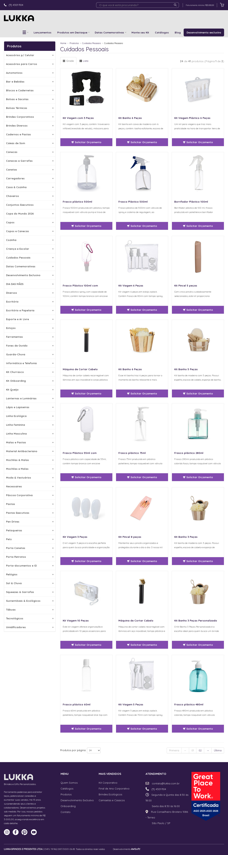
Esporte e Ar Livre (30, 319)
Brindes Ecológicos (110, 794)
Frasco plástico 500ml (77, 201)
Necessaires (30, 486)
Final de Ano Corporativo (114, 788)
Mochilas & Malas (30, 460)
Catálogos (162, 32)
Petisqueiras (30, 530)
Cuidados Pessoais (30, 258)
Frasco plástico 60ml (76, 704)
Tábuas (30, 610)
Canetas (30, 170)
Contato (66, 812)
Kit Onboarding (30, 381)
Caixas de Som (30, 143)
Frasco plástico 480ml (188, 704)
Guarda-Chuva (30, 354)
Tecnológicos (30, 618)
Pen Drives (30, 522)
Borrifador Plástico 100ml (191, 201)
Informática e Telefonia (30, 363)
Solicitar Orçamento (86, 142)
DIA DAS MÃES (30, 284)
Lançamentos (42, 32)
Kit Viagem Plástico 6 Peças (192, 117)
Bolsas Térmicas (30, 108)
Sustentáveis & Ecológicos (30, 601)
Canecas (30, 152)
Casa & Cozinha (30, 187)
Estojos (30, 328)
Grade (68, 60)
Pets (30, 539)
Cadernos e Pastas (30, 134)
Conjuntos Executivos (30, 205)
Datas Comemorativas (109, 32)
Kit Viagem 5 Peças (130, 704)
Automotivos (30, 73)
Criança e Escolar (30, 249)
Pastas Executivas (30, 513)
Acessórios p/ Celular (30, 55)
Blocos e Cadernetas (30, 90)
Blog (178, 32)
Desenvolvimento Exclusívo (77, 800)
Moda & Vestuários (30, 478)
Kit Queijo (30, 390)
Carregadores (30, 178)
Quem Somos (69, 782)
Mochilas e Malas (30, 469)
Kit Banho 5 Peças (186, 369)
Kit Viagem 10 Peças (76, 620)
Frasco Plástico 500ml (133, 201)
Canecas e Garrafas (30, 161)
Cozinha (30, 240)
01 (192, 750)
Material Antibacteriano (30, 451)
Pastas (30, 504)
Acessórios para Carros (30, 64)
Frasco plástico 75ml (132, 452)
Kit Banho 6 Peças (130, 117)
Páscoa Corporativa (30, 495)
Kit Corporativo (108, 782)
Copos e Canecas (30, 231)
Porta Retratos (30, 557)
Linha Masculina (30, 434)
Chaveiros (30, 196)
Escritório (30, 302)
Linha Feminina (30, 425)
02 (200, 750)
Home (63, 43)
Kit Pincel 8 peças (129, 536)
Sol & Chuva (30, 583)
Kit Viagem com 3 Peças (78, 117)
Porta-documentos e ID (30, 566)
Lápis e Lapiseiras (30, 407)
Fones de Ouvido (30, 346)
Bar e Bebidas (30, 82)
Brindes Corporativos (30, 117)
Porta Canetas (30, 548)
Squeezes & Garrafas (30, 592)
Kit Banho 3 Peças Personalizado (195, 620)
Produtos (74, 43)
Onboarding (68, 806)
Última (218, 750)
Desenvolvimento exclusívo (204, 32)
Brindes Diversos (30, 126)
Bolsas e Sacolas (30, 99)
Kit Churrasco (30, 372)
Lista (83, 60)
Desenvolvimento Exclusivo (30, 275)
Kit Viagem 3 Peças (75, 536)
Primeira (174, 750)
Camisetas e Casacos (112, 800)
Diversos (30, 293)
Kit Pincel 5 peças (185, 285)
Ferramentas (30, 337)
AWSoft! (135, 849)
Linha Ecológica (30, 416)
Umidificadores (30, 627)
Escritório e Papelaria (30, 310)
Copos (30, 222)
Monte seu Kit (140, 32)
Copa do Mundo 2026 (30, 214)
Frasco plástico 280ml (188, 452)
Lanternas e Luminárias (30, 398)
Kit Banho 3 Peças (186, 536)
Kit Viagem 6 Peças (130, 285)
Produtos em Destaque (72, 32)
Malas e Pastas (30, 442)
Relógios (30, 574)
